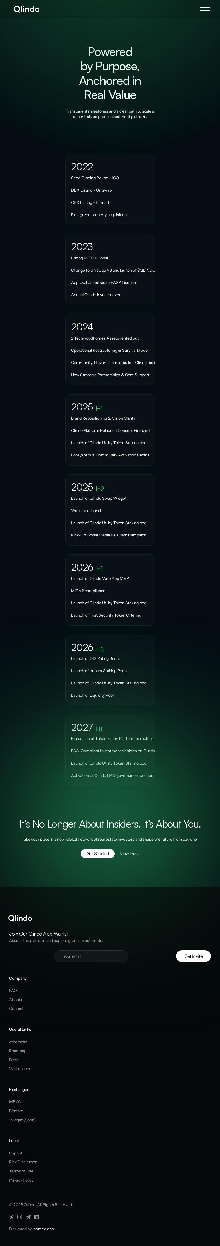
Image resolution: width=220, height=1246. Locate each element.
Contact (16, 1008)
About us (17, 999)
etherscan (18, 1041)
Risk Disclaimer (23, 1161)
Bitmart (16, 1110)
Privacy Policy (21, 1180)
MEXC (15, 1101)
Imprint (15, 1153)
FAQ (13, 990)
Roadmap (17, 1050)
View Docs (129, 853)
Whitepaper (20, 1068)
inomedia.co (43, 1228)
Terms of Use (21, 1171)
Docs (14, 1059)
